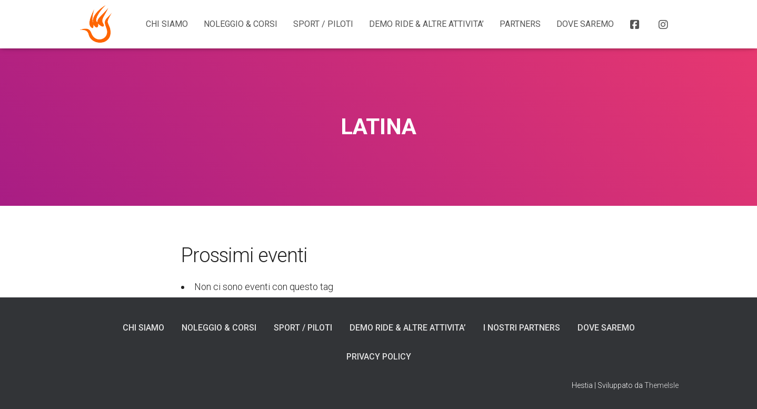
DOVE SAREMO (585, 24)
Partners (520, 24)
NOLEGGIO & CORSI (240, 24)
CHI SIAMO (167, 24)
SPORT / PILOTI (323, 24)
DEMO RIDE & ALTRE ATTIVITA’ (426, 24)
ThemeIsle (661, 385)
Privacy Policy (378, 357)
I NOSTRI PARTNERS (521, 328)
